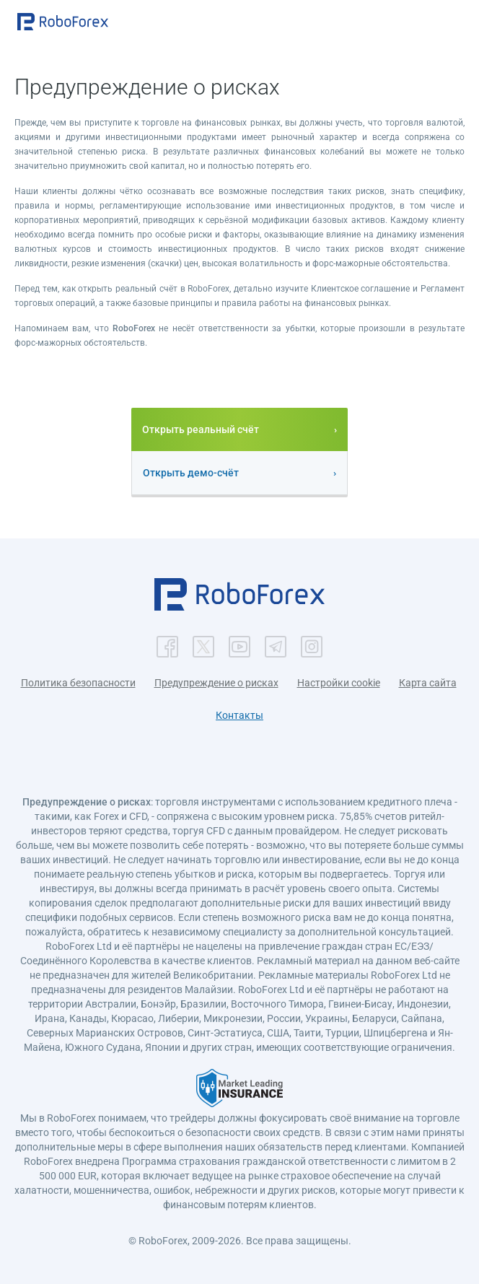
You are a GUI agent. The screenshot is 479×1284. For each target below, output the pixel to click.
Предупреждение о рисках (216, 683)
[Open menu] (453, 23)
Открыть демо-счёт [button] (191, 473)
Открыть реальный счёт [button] (200, 429)
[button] (62, 21)
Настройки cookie (338, 683)
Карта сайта (428, 683)
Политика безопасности (78, 683)
